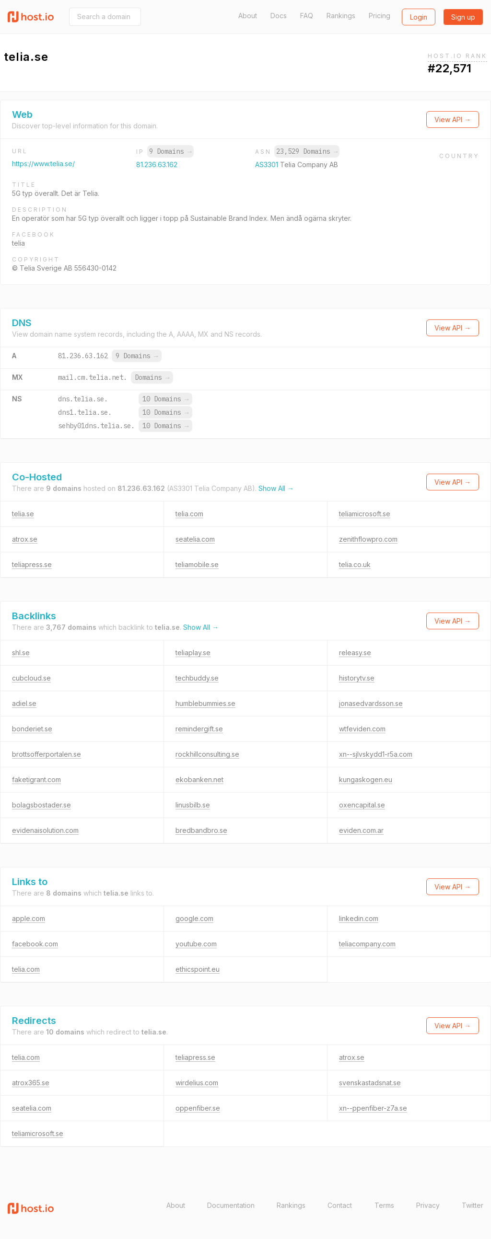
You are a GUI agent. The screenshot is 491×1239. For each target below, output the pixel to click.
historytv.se (356, 678)
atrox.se (24, 539)
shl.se (21, 652)
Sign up (463, 17)
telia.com (189, 514)
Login (418, 17)
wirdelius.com (196, 1083)
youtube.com (196, 944)
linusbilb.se (192, 805)
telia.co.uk (355, 564)
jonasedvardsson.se (371, 703)
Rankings (341, 15)
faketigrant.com (36, 779)
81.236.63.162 (156, 164)
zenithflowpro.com (368, 539)
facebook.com (35, 944)
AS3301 (267, 164)
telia (18, 243)
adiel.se (24, 703)
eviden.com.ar (361, 830)
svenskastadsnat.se (370, 1083)
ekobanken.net (199, 779)
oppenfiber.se (197, 1108)
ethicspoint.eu (197, 969)
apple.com (28, 918)
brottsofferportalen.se (46, 754)
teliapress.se (32, 564)
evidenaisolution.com (45, 830)
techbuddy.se (197, 678)
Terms (384, 1205)
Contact (339, 1205)
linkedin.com (358, 918)
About (247, 15)
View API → (452, 119)
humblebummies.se (205, 703)
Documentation (231, 1205)
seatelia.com (195, 539)
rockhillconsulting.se (207, 754)
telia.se (23, 514)
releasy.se (355, 652)
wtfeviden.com (362, 729)
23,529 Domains (307, 151)
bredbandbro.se (201, 830)
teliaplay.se (192, 652)
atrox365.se (30, 1083)
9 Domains (170, 151)
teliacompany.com (367, 944)
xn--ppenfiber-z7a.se (373, 1108)
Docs (278, 15)
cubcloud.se (31, 678)
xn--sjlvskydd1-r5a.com (375, 754)
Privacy (428, 1205)
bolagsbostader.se (41, 805)
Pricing (379, 15)
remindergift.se (199, 729)
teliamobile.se (197, 564)
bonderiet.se (32, 729)
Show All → (276, 488)
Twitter (472, 1205)
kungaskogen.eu (365, 779)
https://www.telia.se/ (43, 163)
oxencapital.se (362, 805)
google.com (194, 918)
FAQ (306, 15)
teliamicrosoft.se (364, 514)
